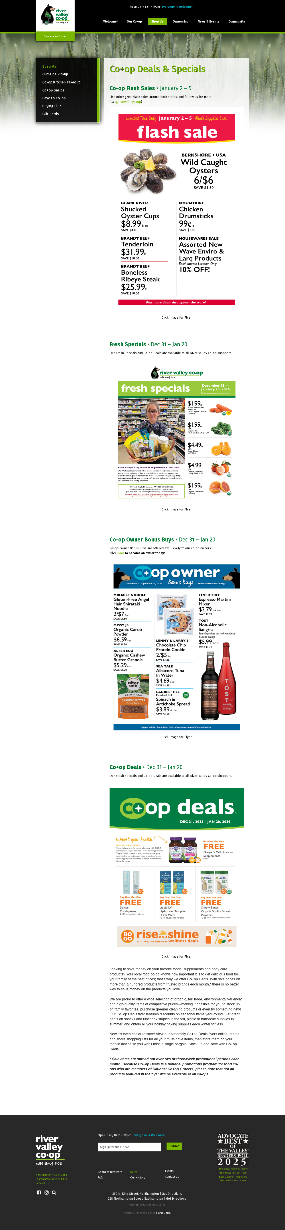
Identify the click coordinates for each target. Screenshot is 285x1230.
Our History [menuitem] (137, 1177)
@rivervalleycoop (128, 102)
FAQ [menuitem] (100, 1177)
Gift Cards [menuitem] (50, 114)
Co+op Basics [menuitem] (53, 90)
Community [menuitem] (236, 21)
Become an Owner (55, 36)
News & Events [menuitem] (208, 21)
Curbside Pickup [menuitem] (55, 74)
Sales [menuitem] (134, 1172)
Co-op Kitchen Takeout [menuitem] (61, 82)
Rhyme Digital (163, 1213)
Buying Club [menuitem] (51, 106)
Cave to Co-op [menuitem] (54, 98)
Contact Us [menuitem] (172, 1176)
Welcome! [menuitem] (110, 21)
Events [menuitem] (169, 1171)
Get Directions (172, 1194)
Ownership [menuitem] (181, 21)
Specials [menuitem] (49, 66)
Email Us (44, 1183)
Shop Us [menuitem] (157, 21)
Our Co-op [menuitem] (134, 21)
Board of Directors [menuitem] (110, 1172)
